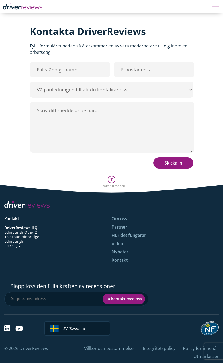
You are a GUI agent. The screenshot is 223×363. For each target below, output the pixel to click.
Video (117, 243)
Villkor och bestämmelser (109, 348)
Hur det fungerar (129, 235)
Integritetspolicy (159, 348)
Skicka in (173, 163)
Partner (119, 227)
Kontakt (120, 260)
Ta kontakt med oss (124, 298)
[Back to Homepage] (22, 6)
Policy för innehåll (201, 348)
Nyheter (120, 252)
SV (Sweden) (67, 328)
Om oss (119, 219)
